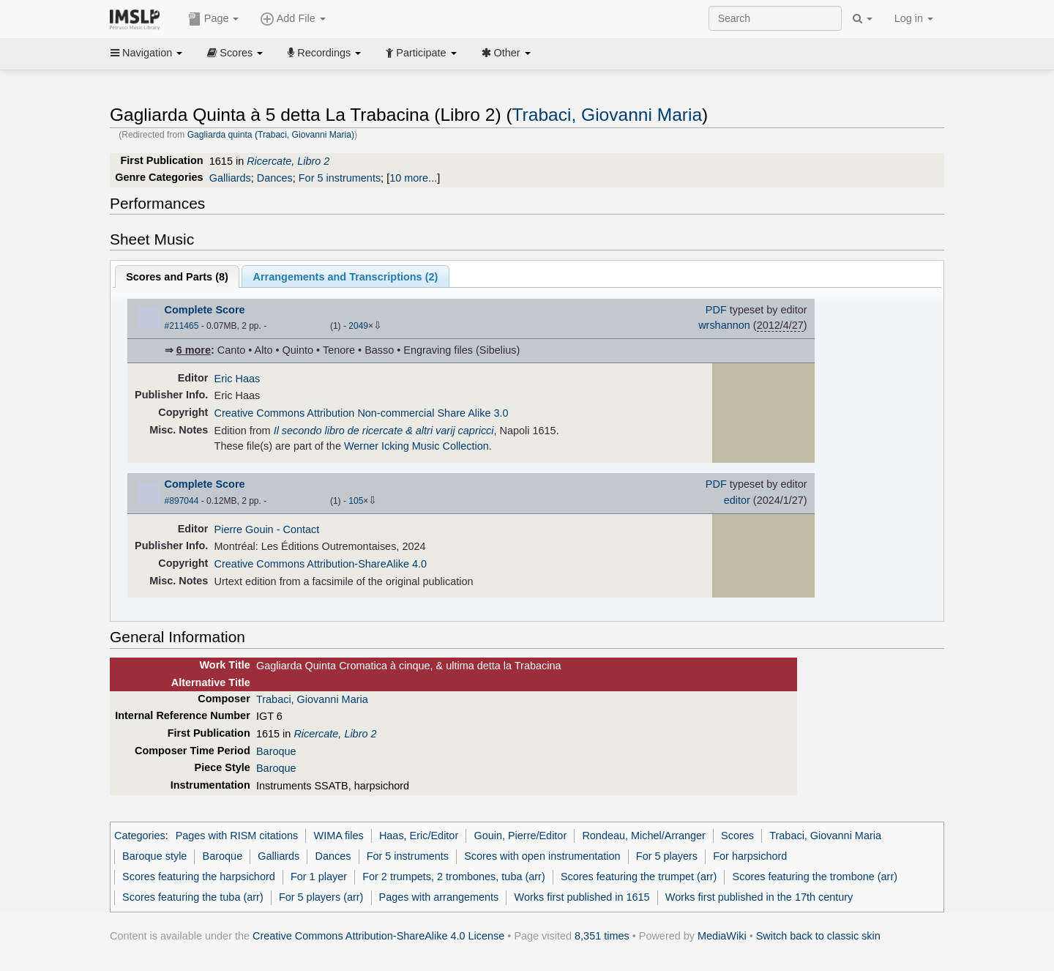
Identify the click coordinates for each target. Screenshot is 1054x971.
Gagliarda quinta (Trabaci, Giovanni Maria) (270, 135)
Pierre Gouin (244, 529)
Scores (235, 53)
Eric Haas (237, 378)
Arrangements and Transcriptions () (345, 277)
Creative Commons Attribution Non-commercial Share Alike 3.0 (361, 413)
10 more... (413, 178)
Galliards (230, 178)
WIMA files (339, 835)
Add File (293, 19)
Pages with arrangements (439, 897)
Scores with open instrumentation (542, 856)
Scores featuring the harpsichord (198, 876)
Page (213, 19)
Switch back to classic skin (818, 936)
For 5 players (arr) (321, 897)
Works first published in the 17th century (759, 897)
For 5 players (667, 856)
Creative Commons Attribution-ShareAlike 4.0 (320, 564)
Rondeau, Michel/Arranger (644, 835)
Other (506, 53)
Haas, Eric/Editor (418, 835)
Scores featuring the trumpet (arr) (639, 876)
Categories (139, 835)
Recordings (324, 53)
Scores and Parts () (177, 277)
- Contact (298, 529)
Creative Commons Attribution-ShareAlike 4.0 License (378, 936)
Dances (275, 178)
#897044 (182, 501)
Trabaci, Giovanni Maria (607, 114)
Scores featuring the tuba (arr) (193, 897)
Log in (913, 18)
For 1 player (319, 876)
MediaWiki (722, 936)
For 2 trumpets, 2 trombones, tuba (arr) (453, 876)
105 (355, 501)
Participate (421, 53)
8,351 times (602, 936)
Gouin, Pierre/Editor (520, 835)
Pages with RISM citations (237, 835)
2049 (358, 326)
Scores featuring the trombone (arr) (815, 876)
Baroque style (154, 856)
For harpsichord (750, 856)
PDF (716, 310)
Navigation (146, 53)
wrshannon (724, 325)
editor (737, 500)
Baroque (276, 751)
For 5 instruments (340, 178)
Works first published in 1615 (582, 897)
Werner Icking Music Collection (416, 446)
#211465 (182, 326)
